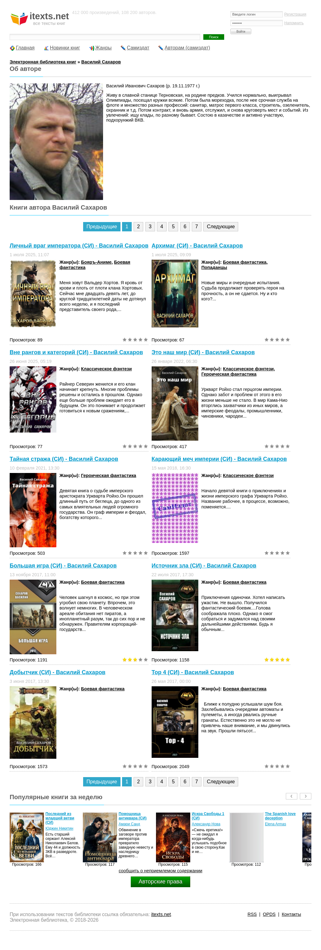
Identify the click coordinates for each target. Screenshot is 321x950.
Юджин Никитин (59, 828)
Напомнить (294, 23)
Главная (25, 47)
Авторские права (160, 881)
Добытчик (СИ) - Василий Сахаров (58, 672)
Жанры (103, 47)
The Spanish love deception (280, 816)
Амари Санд (129, 824)
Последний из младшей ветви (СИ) (59, 818)
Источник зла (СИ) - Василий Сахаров (204, 566)
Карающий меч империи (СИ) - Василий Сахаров (219, 459)
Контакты (291, 914)
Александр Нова (206, 824)
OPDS (269, 914)
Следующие (221, 226)
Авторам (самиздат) (187, 47)
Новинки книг (65, 47)
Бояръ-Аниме (96, 262)
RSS (252, 914)
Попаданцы (214, 267)
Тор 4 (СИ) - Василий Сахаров (193, 672)
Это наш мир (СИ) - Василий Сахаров (203, 352)
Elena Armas (275, 824)
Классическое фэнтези (106, 368)
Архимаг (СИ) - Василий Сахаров (197, 246)
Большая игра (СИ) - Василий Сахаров (63, 566)
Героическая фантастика (229, 374)
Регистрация (295, 14)
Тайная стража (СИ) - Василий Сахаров (64, 459)
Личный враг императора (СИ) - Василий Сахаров (79, 246)
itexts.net (161, 914)
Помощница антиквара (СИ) (133, 816)
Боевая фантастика (245, 262)
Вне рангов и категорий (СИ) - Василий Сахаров (76, 352)
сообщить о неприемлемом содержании (160, 870)
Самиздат (138, 47)
